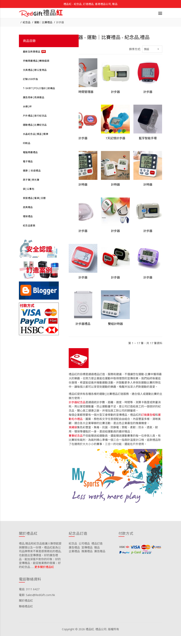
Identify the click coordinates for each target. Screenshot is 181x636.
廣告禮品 (74, 547)
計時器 (82, 184)
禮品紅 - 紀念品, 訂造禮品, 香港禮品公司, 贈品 (90, 4)
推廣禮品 (87, 551)
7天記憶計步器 (115, 138)
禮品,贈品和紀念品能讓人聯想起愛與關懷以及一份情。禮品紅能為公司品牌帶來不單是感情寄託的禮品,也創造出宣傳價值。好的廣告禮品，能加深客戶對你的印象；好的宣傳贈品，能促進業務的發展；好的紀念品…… (40, 555)
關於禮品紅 (26, 600)
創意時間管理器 (82, 92)
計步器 (60, 22)
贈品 (97, 547)
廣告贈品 (99, 551)
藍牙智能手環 (148, 138)
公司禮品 (84, 543)
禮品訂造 (97, 543)
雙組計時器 (115, 324)
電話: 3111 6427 (29, 589)
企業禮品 (74, 551)
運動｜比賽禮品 (43, 22)
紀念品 (26, 22)
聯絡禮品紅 (26, 606)
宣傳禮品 (87, 547)
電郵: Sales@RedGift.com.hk (37, 595)
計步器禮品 (82, 324)
